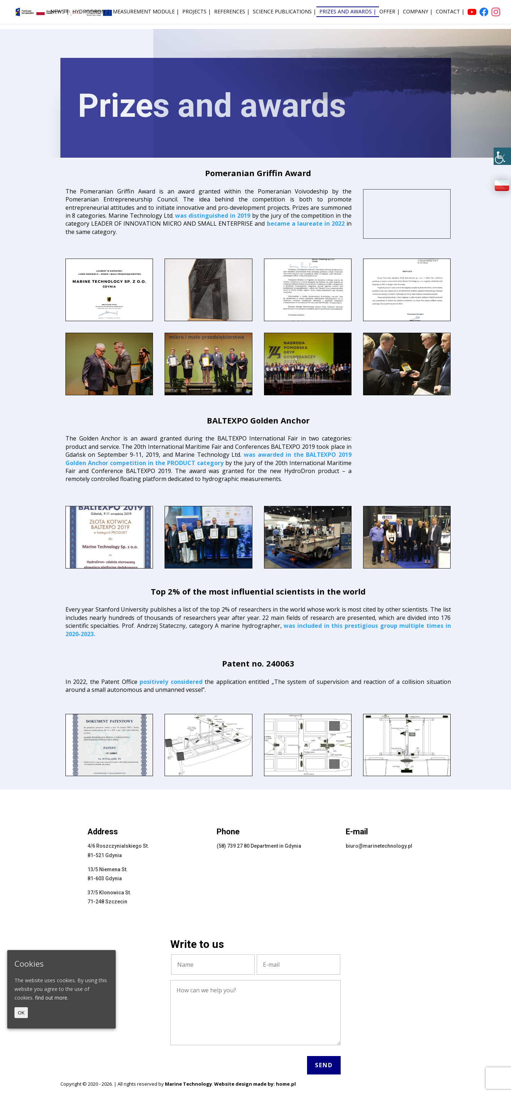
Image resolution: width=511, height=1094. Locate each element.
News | (59, 12)
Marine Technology (188, 1084)
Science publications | (284, 12)
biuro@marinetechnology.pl (379, 846)
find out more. (51, 997)
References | (232, 12)
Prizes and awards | (347, 12)
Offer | (389, 12)
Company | (418, 12)
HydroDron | (91, 12)
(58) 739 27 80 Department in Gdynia (259, 846)
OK (21, 1012)
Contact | (450, 12)
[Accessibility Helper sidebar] (502, 156)
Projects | (196, 12)
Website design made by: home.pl (255, 1084)
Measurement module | (146, 12)
